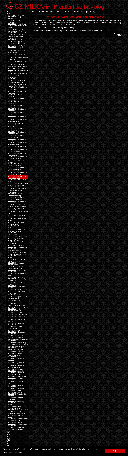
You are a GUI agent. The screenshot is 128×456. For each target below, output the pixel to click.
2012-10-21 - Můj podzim (16, 332)
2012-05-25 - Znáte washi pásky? (17, 180)
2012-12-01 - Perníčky (15, 390)
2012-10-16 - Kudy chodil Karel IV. (16, 320)
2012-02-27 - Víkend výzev (17, 45)
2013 (8, 431)
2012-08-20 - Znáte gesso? (17, 277)
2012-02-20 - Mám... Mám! (17, 43)
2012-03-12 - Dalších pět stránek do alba (16, 55)
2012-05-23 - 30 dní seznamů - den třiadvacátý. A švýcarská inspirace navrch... (18, 169)
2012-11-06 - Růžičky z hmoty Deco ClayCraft (16, 349)
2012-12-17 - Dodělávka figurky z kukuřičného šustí (17, 412)
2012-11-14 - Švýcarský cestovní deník (16, 363)
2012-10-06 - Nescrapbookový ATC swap (17, 304)
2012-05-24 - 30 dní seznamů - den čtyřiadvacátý (18, 173)
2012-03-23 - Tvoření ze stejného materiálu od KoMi (17, 65)
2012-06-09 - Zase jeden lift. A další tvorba (17, 223)
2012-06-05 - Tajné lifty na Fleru (17, 219)
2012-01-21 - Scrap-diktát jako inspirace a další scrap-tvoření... (17, 25)
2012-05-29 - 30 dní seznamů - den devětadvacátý (18, 198)
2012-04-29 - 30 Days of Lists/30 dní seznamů (16, 81)
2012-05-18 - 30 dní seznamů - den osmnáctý (18, 147)
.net (32, 6)
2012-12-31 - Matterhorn (16, 429)
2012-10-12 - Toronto (15, 312)
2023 (8, 445)
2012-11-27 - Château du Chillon (16, 382)
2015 (8, 435)
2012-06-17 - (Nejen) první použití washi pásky (17, 230)
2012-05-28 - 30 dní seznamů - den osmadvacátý (18, 195)
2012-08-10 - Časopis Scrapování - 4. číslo (15, 267)
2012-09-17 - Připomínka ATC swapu (16, 292)
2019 (8, 442)
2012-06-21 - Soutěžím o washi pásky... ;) (16, 234)
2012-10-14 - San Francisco (17, 314)
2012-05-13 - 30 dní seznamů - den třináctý (18, 129)
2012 (57, 12)
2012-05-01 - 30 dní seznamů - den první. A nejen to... (18, 85)
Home (34, 12)
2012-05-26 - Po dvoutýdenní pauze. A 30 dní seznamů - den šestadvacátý (18, 185)
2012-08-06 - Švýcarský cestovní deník (16, 264)
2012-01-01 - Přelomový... (17, 15)
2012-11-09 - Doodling (16, 351)
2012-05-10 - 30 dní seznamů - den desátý (18, 117)
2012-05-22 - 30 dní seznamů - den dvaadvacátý (18, 165)
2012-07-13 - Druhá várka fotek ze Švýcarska (17, 249)
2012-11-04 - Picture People (17, 343)
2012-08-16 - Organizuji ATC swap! (18, 274)
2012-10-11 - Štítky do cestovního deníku (15, 310)
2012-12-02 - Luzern (15, 392)
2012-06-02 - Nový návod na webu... (18, 212)
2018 (8, 440)
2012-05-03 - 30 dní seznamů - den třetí (18, 92)
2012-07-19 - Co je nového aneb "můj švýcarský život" (17, 253)
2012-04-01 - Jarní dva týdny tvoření (18, 71)
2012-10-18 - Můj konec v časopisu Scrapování (17, 324)
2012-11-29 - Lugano (15, 387)
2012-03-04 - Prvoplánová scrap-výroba (17, 51)
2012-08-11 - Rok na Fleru (17, 270)
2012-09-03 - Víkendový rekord (16, 283)
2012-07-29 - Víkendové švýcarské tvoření (16, 260)
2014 (8, 433)
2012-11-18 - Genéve (15, 369)
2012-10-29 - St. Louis (15, 335)
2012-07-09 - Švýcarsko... (17, 245)
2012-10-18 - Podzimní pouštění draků (16, 327)
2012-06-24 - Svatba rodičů (17, 236)
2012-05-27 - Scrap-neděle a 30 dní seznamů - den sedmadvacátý (18, 190)
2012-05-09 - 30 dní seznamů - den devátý (18, 113)
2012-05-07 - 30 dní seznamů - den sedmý (18, 106)
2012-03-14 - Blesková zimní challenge (18, 58)
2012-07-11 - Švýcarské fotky (18, 247)
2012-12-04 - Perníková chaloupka (16, 398)
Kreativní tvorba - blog (79, 7)
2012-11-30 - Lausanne (16, 389)
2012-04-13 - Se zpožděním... (13, 76)
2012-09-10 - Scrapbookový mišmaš (17, 287)
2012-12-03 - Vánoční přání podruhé (17, 395)
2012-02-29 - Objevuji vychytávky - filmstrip (15, 48)
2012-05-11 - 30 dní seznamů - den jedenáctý (18, 120)
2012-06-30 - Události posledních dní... (15, 242)
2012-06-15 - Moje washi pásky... (16, 226)
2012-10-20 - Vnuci (14, 330)
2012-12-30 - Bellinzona (16, 428)
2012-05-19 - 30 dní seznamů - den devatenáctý (18, 150)
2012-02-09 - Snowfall (15, 40)
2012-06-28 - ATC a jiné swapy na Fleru (16, 239)
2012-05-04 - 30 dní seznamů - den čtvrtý (18, 95)
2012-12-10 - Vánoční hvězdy (18, 410)
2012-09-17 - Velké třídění (17, 295)
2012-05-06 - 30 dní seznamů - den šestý (18, 103)
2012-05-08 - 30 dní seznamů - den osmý (18, 110)
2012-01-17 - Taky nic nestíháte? (15, 21)
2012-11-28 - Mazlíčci (15, 385)
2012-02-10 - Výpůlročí (16, 42)
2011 (8, 12)
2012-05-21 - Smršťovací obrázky (16, 161)
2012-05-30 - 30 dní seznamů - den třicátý (18, 202)
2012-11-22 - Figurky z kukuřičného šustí (16, 373)
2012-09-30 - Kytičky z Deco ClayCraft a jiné (18, 297)
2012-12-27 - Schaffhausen (17, 424)
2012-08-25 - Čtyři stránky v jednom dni (17, 280)
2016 (8, 436)
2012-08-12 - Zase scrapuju (17, 272)
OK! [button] (114, 451)
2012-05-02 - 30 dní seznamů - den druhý (18, 88)
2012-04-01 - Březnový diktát (18, 68)
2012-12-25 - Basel (14, 420)
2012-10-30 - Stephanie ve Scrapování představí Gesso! (18, 338)
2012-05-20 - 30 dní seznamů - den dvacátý (18, 154)
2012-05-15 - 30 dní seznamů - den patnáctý (18, 136)
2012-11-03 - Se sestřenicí (17, 341)
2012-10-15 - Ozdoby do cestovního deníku (16, 317)
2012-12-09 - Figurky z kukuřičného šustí (16, 407)
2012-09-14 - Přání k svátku (17, 289)
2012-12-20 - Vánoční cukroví (15, 416)
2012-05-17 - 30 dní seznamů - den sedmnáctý (18, 143)
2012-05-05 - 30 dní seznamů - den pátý (18, 99)
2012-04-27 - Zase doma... (17, 79)
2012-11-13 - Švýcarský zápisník (16, 359)
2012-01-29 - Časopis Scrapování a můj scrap (16, 30)
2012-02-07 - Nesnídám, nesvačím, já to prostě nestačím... (16, 36)
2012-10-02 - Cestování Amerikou (16, 301)
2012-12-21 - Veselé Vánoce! (18, 419)
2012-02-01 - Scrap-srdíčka (17, 33)
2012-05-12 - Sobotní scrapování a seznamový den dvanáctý (18, 125)
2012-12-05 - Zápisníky (16, 401)
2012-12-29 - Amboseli (16, 426)
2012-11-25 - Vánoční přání (17, 376)
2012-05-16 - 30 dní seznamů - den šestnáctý (18, 140)
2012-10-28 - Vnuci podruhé (17, 334)
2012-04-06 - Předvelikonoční (18, 73)
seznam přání (49, 28)
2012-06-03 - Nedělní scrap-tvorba (17, 216)
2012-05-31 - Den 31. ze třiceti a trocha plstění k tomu (18, 205)
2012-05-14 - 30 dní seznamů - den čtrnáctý (18, 133)
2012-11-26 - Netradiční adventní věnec (16, 379)
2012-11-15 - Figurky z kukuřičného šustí (16, 366)
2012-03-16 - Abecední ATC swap (17, 62)
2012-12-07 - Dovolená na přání (17, 403)
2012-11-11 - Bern (14, 357)
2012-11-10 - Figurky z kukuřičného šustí (16, 354)
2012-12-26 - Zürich (15, 422)
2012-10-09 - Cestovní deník (18, 307)
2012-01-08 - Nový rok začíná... (16, 18)
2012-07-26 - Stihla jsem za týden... (17, 257)
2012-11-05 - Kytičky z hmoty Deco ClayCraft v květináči (18, 345)
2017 (8, 438)
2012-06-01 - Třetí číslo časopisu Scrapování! (16, 209)
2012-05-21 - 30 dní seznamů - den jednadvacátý (18, 157)
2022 (8, 443)
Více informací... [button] (20, 452)
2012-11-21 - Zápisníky (16, 371)
